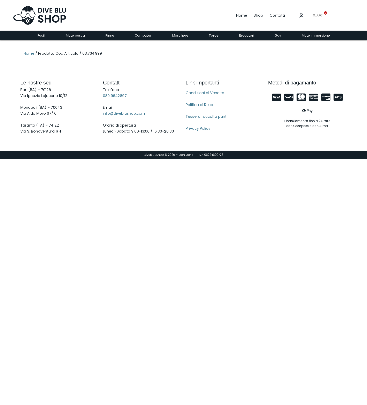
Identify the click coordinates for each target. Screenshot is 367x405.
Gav (278, 35)
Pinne (109, 35)
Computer (143, 35)
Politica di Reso (199, 104)
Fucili (41, 35)
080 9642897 (115, 95)
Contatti (277, 15)
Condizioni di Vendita (205, 92)
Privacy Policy (198, 128)
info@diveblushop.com (124, 113)
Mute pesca (75, 35)
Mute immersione (316, 35)
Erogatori (246, 35)
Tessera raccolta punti (206, 116)
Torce (214, 35)
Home (241, 15)
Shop (258, 15)
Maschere (180, 35)
